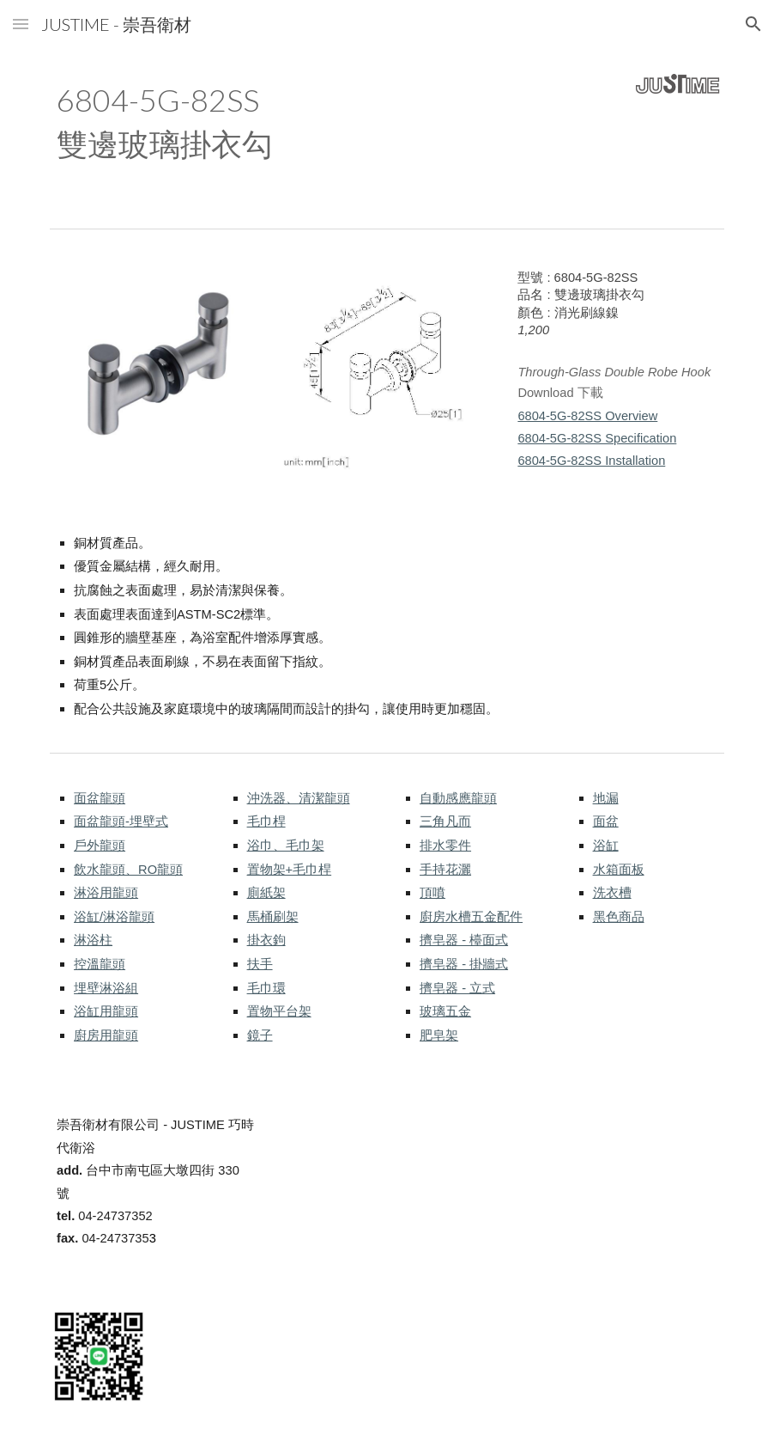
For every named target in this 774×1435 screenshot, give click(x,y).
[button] (20, 23)
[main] (300, 122)
